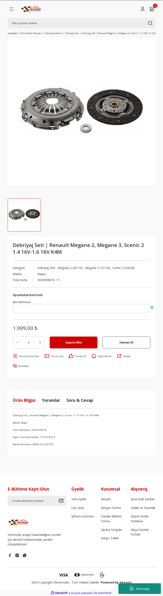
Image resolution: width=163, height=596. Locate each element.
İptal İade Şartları (143, 499)
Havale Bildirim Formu (111, 518)
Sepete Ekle (73, 342)
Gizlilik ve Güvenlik (143, 508)
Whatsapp (140, 588)
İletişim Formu (111, 508)
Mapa (41, 274)
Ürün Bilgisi (24, 400)
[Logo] (31, 9)
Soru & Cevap (79, 400)
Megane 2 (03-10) (70, 268)
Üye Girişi (77, 508)
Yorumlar (51, 400)
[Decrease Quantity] (17, 342)
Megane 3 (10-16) (97, 268)
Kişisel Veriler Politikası (140, 518)
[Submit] (62, 501)
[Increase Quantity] (40, 342)
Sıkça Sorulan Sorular (140, 532)
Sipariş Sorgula (111, 530)
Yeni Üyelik (78, 499)
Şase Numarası (22, 302)
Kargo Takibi (110, 538)
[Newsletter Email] (37, 501)
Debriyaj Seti (46, 268)
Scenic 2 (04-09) (123, 268)
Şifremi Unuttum (82, 516)
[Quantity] (28, 342)
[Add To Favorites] (26, 356)
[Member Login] (142, 9)
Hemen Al (126, 342)
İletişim (106, 499)
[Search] (81, 23)
